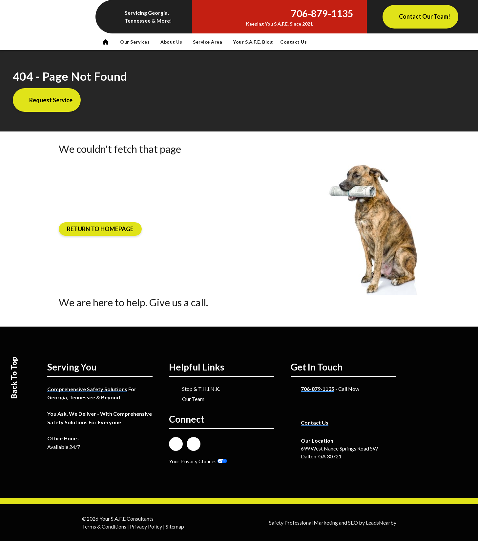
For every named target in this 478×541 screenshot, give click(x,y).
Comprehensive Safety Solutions (87, 389)
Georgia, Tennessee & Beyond (83, 397)
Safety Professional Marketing (303, 522)
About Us (171, 42)
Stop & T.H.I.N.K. (201, 389)
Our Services (135, 42)
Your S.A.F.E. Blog (253, 42)
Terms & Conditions (104, 526)
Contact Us (293, 42)
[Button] (420, 17)
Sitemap (175, 526)
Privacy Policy (146, 526)
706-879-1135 (317, 389)
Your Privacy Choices (198, 461)
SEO (353, 522)
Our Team (193, 399)
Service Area (207, 42)
